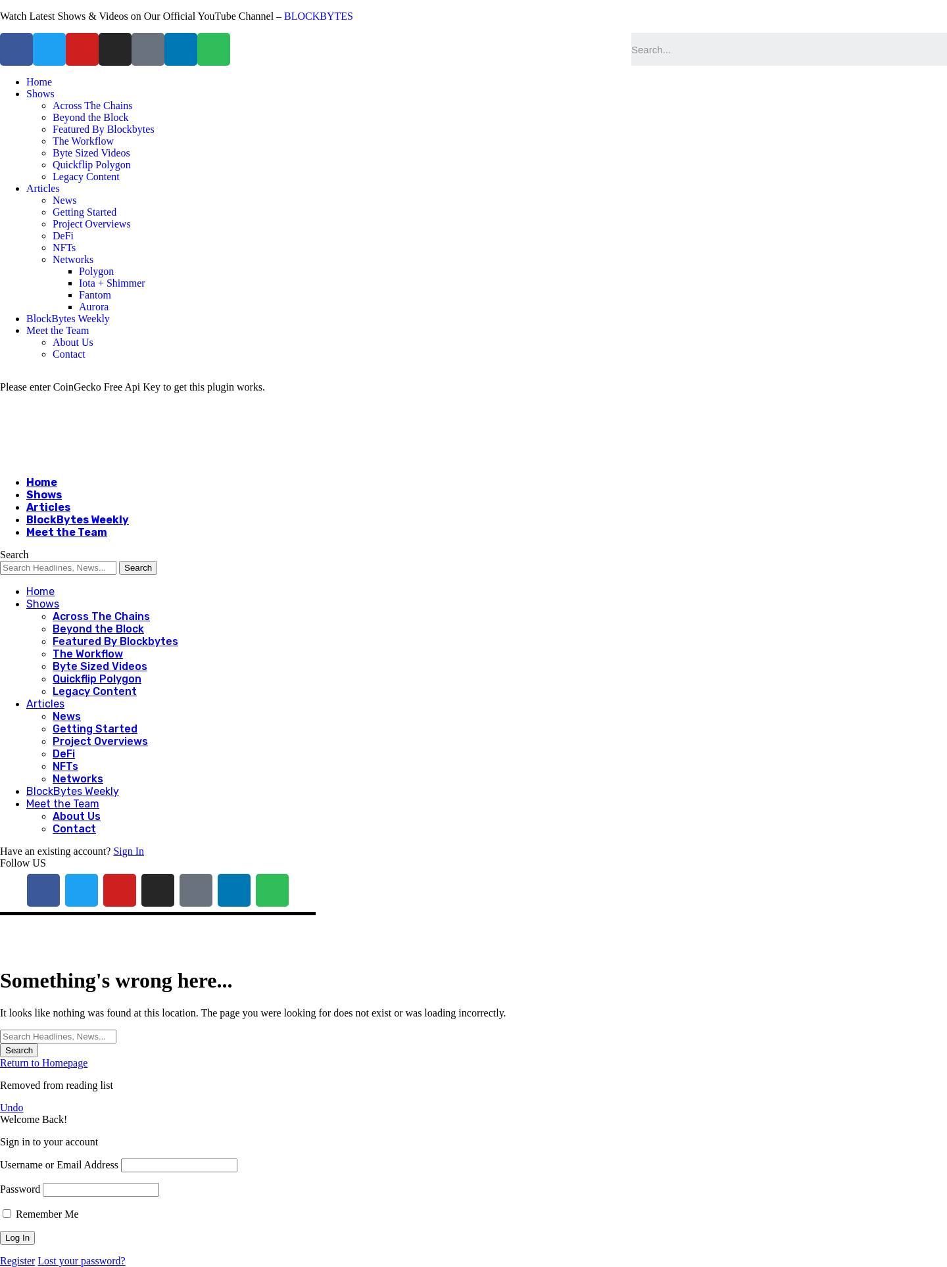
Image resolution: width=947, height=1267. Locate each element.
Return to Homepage (43, 1062)
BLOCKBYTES (318, 16)
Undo (12, 1107)
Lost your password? (81, 1260)
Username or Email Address (59, 1164)
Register (17, 1260)
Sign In (128, 851)
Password (20, 1189)
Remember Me (41, 1214)
